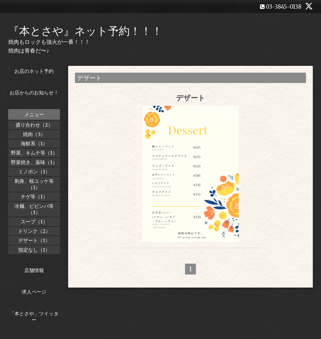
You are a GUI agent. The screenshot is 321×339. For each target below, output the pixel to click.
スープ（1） (34, 221)
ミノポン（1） (34, 171)
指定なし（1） (34, 250)
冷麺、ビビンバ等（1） (34, 209)
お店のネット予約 (34, 71)
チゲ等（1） (34, 196)
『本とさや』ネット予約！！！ (85, 31)
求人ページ (34, 292)
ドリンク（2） (34, 231)
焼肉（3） (34, 134)
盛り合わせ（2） (34, 125)
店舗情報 (34, 270)
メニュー (34, 114)
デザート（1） (34, 240)
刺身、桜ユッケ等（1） (34, 184)
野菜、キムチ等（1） (34, 153)
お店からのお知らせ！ (34, 93)
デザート (190, 97)
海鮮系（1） (34, 143)
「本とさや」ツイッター (34, 316)
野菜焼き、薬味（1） (34, 162)
